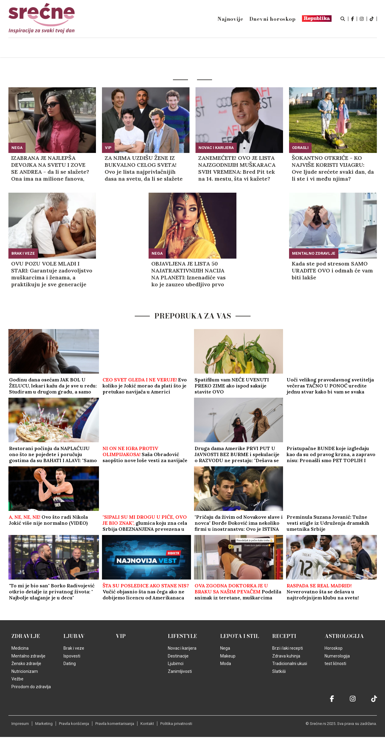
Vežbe (17, 678)
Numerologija (337, 656)
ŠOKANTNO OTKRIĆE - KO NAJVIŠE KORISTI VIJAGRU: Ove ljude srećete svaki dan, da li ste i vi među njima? (333, 168)
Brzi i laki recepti (287, 648)
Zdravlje (25, 636)
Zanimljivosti (180, 671)
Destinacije (178, 656)
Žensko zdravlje (26, 663)
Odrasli (300, 148)
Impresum (20, 723)
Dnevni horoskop (272, 19)
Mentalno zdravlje (313, 253)
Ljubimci (175, 663)
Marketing (44, 723)
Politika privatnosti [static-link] (176, 723)
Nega (17, 148)
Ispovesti (71, 656)
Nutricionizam (24, 671)
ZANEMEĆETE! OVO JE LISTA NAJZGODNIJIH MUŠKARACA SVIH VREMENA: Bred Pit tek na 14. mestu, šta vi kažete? (237, 168)
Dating (69, 663)
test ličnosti (335, 663)
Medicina (20, 648)
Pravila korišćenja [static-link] (74, 723)
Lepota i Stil (239, 636)
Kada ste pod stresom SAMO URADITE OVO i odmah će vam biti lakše (332, 270)
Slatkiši (279, 671)
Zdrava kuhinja (286, 656)
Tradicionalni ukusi (289, 663)
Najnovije (230, 19)
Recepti (284, 636)
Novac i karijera (216, 148)
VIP (108, 148)
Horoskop (334, 648)
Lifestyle (182, 636)
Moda (225, 663)
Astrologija (344, 636)
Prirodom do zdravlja (31, 686)
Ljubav (74, 636)
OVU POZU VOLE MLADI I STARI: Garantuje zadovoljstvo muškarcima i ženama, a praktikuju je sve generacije (51, 274)
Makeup (228, 656)
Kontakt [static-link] (147, 723)
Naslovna (59, 48)
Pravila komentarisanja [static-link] (114, 723)
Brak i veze (23, 253)
